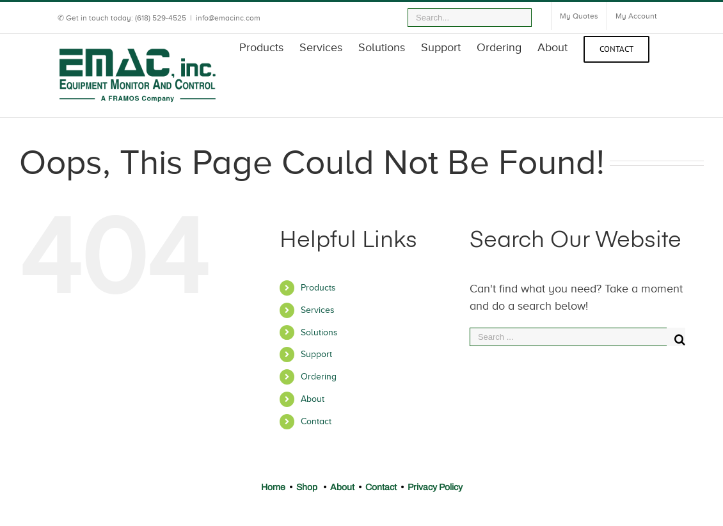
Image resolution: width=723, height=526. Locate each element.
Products (318, 287)
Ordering (319, 376)
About (312, 399)
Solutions (319, 332)
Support (316, 354)
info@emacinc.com (228, 17)
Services (318, 310)
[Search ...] (568, 337)
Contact (316, 421)
